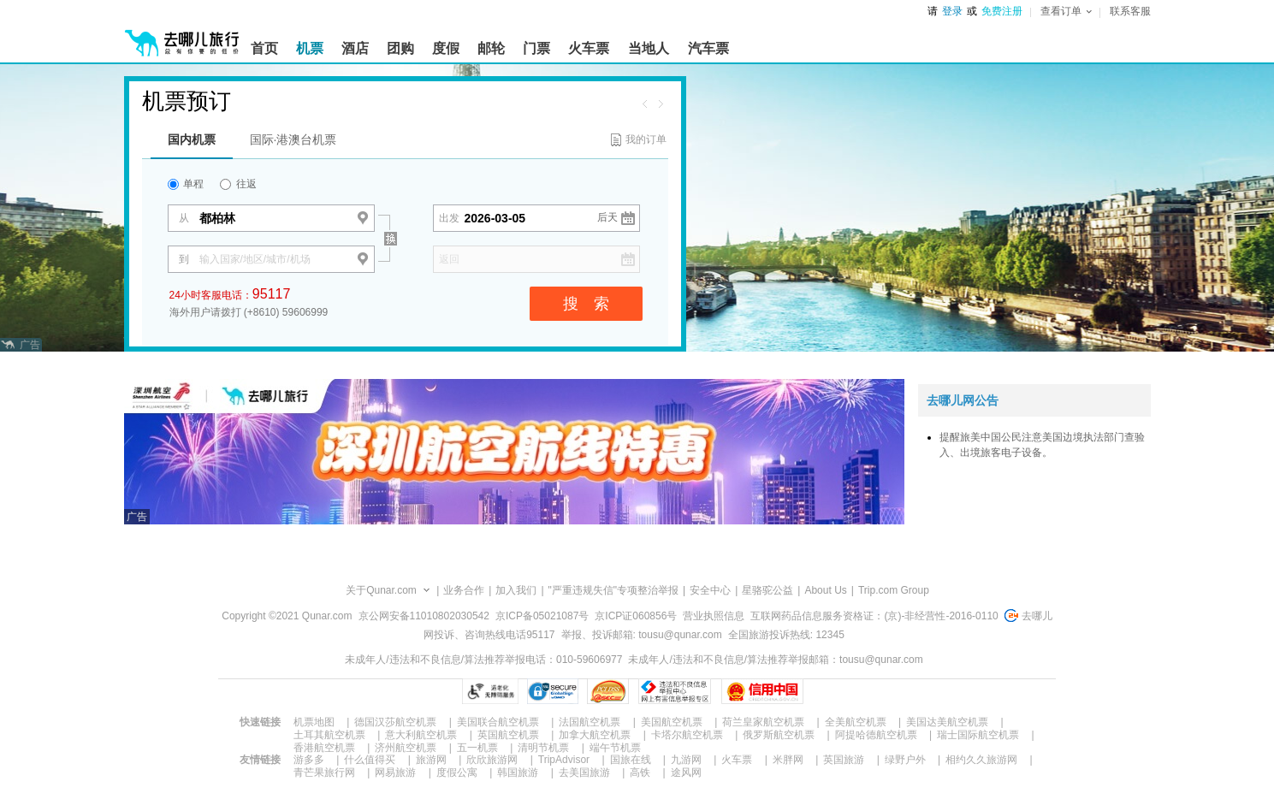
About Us (825, 590)
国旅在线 (630, 760)
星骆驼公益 (767, 590)
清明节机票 (543, 748)
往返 (238, 184)
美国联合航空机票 (498, 722)
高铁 (640, 772)
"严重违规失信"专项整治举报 (613, 590)
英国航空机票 (508, 735)
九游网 (686, 760)
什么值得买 (369, 760)
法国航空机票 (589, 722)
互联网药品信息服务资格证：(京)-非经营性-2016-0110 (874, 616)
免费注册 (1001, 11)
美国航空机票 (671, 722)
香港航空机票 (324, 748)
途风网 (686, 772)
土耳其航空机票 (329, 735)
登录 (952, 11)
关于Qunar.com (381, 590)
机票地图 (314, 722)
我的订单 (646, 139)
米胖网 (788, 760)
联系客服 (1130, 11)
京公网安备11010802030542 (423, 616)
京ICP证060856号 (636, 616)
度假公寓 (456, 772)
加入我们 (515, 590)
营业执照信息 (713, 616)
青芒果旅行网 (324, 772)
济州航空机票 (405, 748)
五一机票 (477, 748)
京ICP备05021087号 (542, 616)
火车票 (736, 760)
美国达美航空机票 (947, 722)
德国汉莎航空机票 (395, 722)
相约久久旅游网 (981, 760)
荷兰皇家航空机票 (763, 722)
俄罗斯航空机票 (779, 735)
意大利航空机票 (421, 735)
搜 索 (586, 303)
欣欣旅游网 (492, 760)
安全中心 (710, 590)
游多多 (308, 760)
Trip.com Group (893, 590)
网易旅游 (395, 772)
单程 (186, 184)
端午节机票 (615, 748)
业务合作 (463, 590)
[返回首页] (182, 36)
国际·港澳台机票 (293, 139)
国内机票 (192, 139)
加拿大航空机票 (595, 735)
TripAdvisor (564, 760)
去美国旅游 (584, 772)
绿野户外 (905, 760)
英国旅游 (843, 760)
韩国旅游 (517, 772)
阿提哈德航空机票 (876, 735)
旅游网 (431, 760)
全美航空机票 (855, 722)
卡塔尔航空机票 (687, 735)
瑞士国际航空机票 (978, 735)
